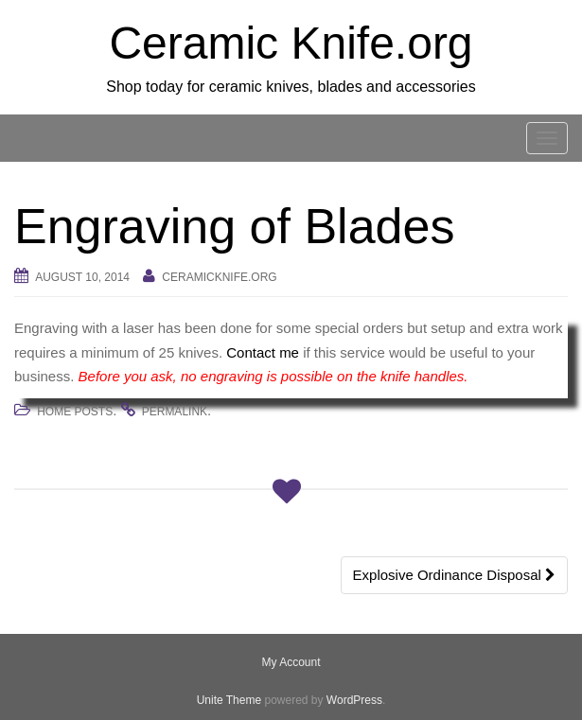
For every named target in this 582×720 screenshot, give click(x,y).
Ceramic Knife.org (290, 43)
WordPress (354, 700)
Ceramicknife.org (219, 277)
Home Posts (75, 411)
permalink (174, 411)
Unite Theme (229, 700)
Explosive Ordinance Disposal (454, 575)
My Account (290, 662)
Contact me (262, 352)
